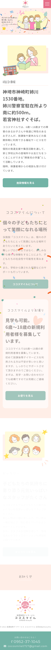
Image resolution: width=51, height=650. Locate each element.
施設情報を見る (25, 183)
